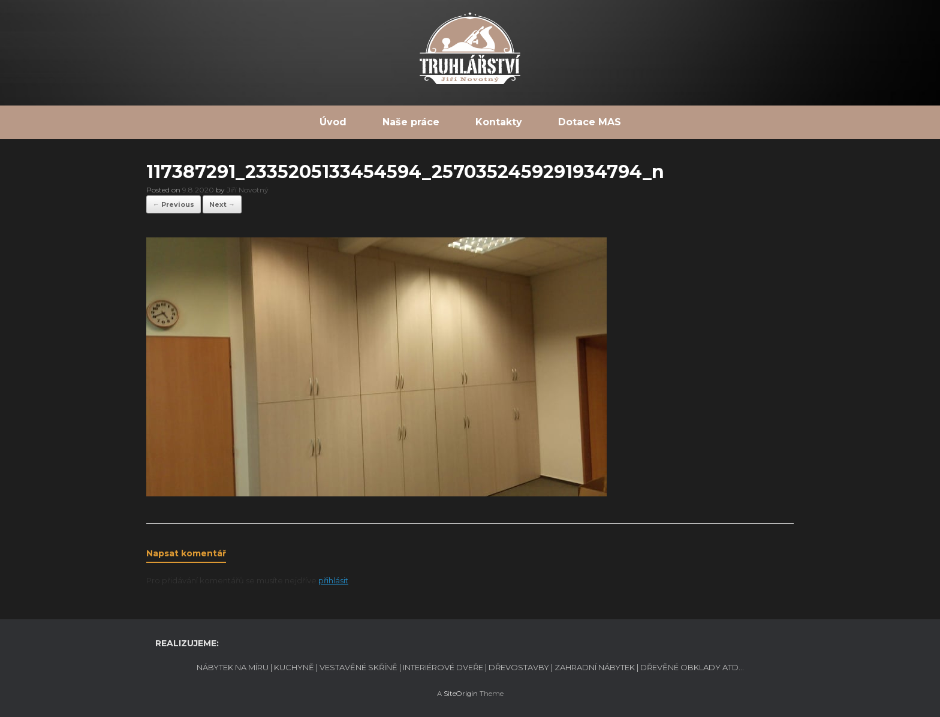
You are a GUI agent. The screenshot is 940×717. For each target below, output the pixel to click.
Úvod (333, 122)
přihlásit (333, 580)
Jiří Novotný (248, 189)
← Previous (173, 204)
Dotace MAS (589, 122)
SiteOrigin (461, 693)
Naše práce (410, 122)
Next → (222, 204)
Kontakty (498, 122)
